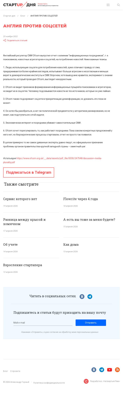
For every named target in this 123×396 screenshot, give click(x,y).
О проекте (15, 371)
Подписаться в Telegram (28, 172)
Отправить (91, 322)
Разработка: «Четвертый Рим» (105, 381)
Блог (5, 371)
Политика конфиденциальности (49, 383)
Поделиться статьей (15, 40)
